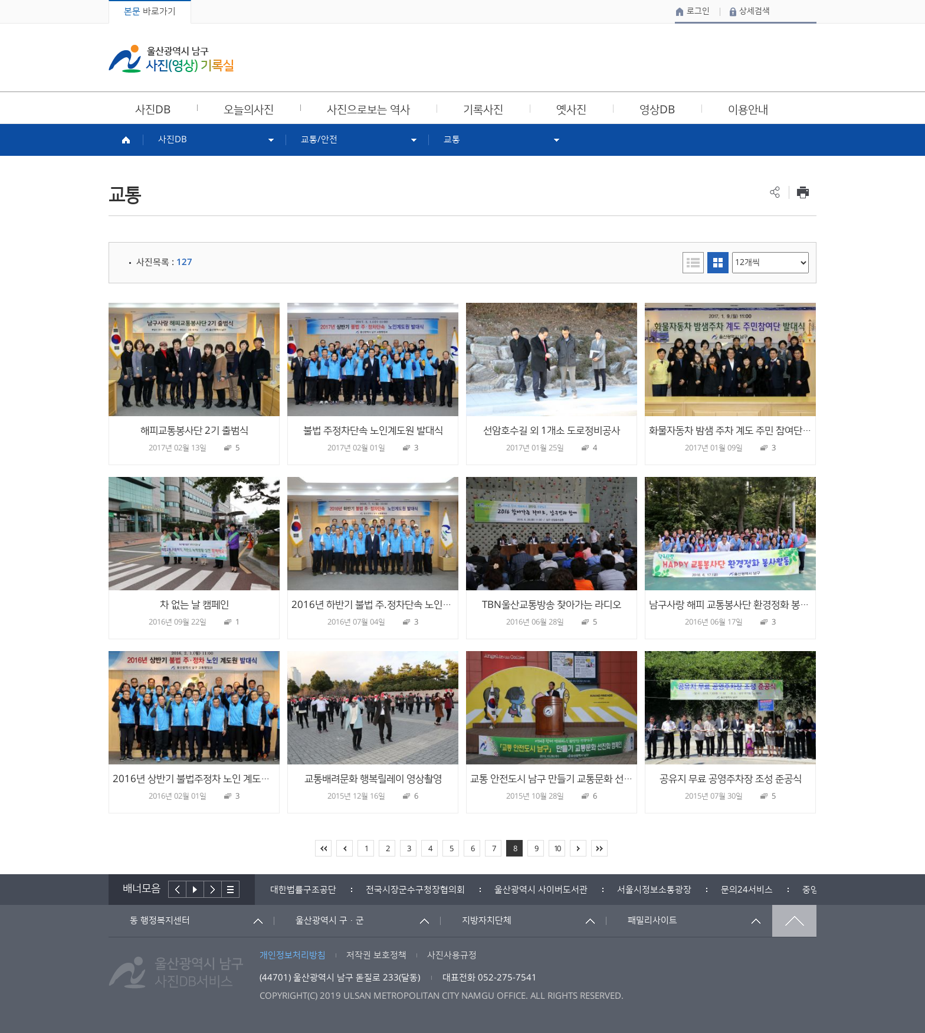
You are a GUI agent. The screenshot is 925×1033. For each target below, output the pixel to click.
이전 (177, 889)
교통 (452, 140)
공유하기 (775, 192)
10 (557, 849)
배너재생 (195, 889)
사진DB (172, 140)
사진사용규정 (452, 955)
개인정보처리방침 (293, 955)
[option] (303, 889)
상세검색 (754, 11)
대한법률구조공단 (303, 890)
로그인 (698, 11)
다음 (213, 889)
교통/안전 (319, 140)
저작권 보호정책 (376, 955)
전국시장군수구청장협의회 (415, 890)
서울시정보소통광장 (654, 890)
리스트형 (693, 262)
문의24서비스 (747, 890)
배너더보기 (231, 889)
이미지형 (718, 262)
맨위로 (794, 921)
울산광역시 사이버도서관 (541, 890)
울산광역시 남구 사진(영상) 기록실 (171, 59)
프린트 (802, 192)
